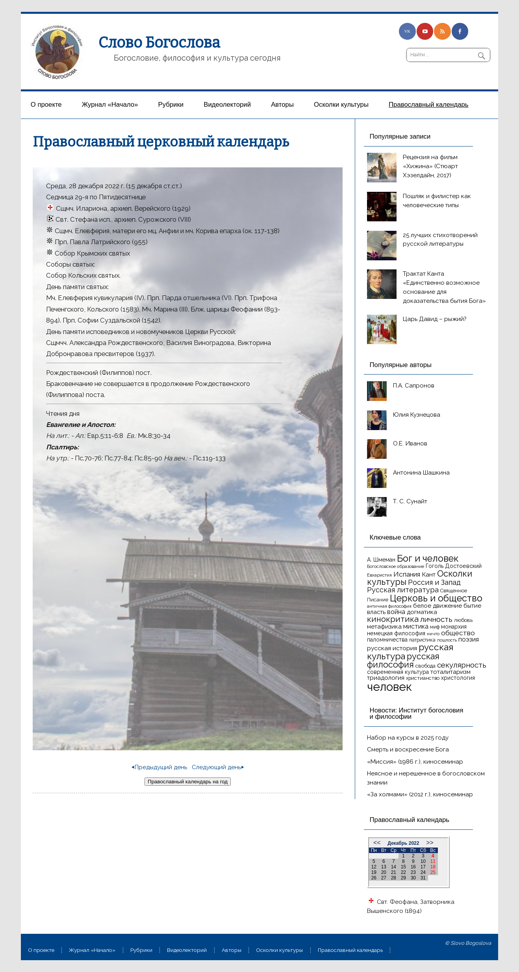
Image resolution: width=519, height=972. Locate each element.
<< (377, 842)
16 (413, 867)
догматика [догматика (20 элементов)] (422, 612)
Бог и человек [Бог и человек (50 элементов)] (428, 558)
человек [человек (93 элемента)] (389, 687)
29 (403, 878)
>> (430, 842)
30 (413, 878)
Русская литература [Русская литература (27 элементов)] (403, 590)
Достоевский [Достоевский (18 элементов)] (463, 566)
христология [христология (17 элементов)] (458, 678)
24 (423, 872)
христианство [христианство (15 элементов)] (422, 678)
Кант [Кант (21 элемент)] (429, 574)
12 (373, 867)
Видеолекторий (227, 104)
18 (433, 867)
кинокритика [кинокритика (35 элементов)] (393, 619)
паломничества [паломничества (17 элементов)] (387, 639)
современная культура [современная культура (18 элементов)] (398, 672)
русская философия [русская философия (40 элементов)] (403, 660)
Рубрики (171, 104)
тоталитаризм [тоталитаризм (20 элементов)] (450, 671)
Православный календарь (428, 104)
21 (393, 872)
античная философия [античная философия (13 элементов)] (389, 606)
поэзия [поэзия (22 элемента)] (468, 639)
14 (393, 867)
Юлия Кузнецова (416, 414)
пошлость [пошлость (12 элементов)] (447, 640)
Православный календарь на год (188, 782)
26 (373, 878)
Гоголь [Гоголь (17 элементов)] (434, 566)
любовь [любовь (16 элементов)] (463, 620)
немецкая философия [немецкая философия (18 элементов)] (396, 633)
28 (393, 878)
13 (383, 867)
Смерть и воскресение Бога (408, 749)
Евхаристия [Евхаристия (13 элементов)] (379, 575)
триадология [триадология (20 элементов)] (385, 677)
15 (403, 867)
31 (423, 878)
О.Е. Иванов (410, 443)
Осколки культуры (341, 104)
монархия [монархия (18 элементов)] (454, 626)
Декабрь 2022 (403, 843)
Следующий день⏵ (218, 767)
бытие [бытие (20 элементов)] (472, 605)
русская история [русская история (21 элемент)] (392, 648)
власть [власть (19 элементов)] (376, 611)
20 (383, 872)
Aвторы (282, 104)
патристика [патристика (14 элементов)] (422, 640)
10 (423, 861)
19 (373, 872)
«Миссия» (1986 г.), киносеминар (415, 761)
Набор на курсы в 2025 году (408, 737)
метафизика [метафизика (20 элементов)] (384, 626)
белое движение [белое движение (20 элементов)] (437, 605)
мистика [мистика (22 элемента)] (415, 626)
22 (403, 872)
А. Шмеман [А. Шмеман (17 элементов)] (381, 559)
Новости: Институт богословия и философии (416, 714)
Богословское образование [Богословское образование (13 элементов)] (395, 566)
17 (423, 867)
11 (433, 861)
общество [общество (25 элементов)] (458, 633)
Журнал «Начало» (110, 104)
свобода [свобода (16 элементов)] (425, 666)
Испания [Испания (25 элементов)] (406, 574)
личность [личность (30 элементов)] (436, 619)
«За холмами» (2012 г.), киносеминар (420, 794)
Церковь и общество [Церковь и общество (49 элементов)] (436, 598)
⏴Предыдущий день (159, 767)
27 (383, 878)
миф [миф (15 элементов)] (434, 627)
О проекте (46, 104)
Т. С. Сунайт (410, 501)
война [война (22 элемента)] (396, 612)
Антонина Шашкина (421, 472)
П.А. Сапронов (413, 385)
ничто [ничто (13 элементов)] (433, 633)
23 (413, 872)
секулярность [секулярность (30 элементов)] (461, 664)
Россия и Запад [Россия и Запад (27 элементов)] (434, 582)
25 (433, 872)
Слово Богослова (159, 42)
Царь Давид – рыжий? (435, 319)
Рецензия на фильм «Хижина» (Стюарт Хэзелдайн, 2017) (430, 166)
